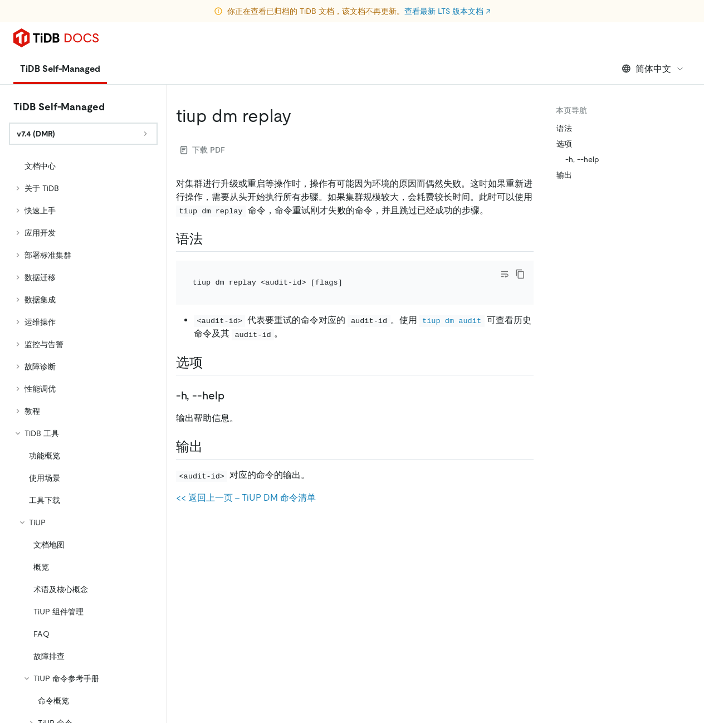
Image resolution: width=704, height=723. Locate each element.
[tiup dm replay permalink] (300, 116)
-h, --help (582, 159)
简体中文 (653, 68)
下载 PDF (202, 149)
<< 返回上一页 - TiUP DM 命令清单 (246, 497)
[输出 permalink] (211, 446)
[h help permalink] (233, 395)
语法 (564, 128)
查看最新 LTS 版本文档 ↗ (447, 11)
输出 (564, 174)
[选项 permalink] (211, 362)
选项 (564, 143)
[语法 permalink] (211, 239)
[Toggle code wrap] (504, 274)
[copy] (520, 274)
